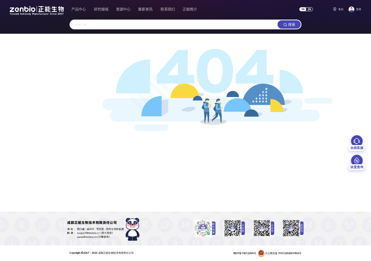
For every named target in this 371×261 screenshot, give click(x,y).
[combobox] (174, 24)
